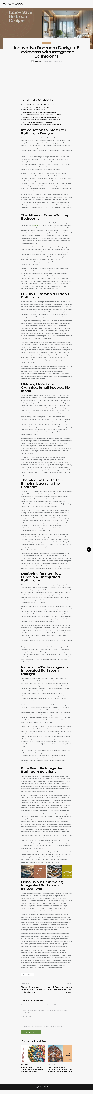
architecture (35, 204)
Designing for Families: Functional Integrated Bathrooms (42, 95)
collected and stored (55, 1004)
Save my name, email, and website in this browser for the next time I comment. (45, 989)
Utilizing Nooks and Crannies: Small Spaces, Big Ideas (40, 90)
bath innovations (27, 952)
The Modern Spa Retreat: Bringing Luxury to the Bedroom (42, 93)
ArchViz (46, 42)
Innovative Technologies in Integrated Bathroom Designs (42, 98)
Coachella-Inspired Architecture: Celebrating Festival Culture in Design (59, 1050)
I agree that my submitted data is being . (43, 1005)
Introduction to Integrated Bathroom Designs (38, 83)
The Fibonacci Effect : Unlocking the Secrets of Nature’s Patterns (33, 1048)
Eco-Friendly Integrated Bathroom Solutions (37, 100)
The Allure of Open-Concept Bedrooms (36, 85)
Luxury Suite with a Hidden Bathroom (35, 88)
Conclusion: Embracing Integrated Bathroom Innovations (42, 103)
